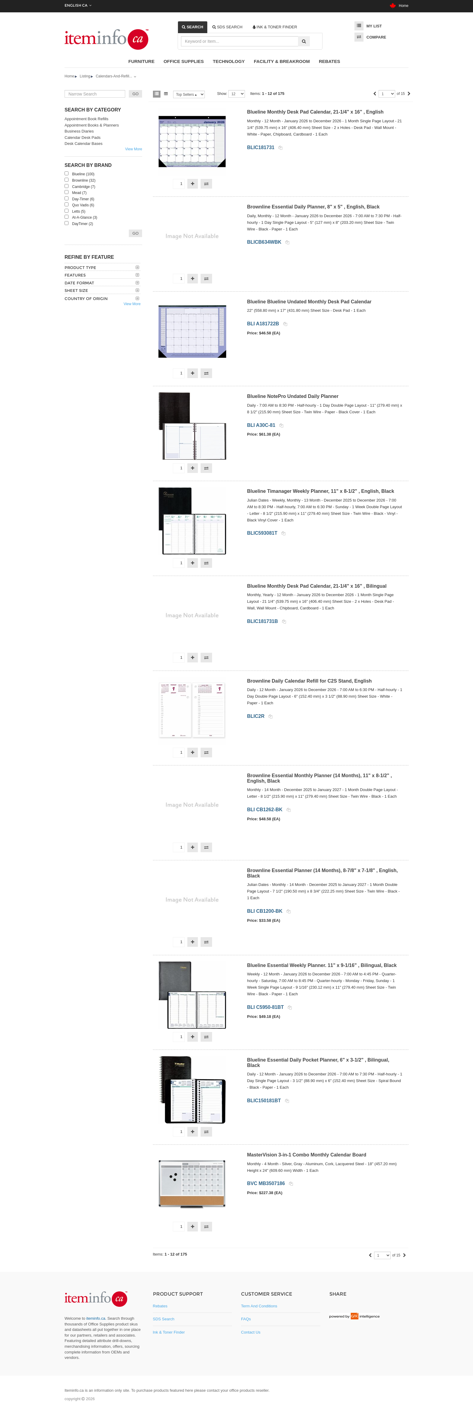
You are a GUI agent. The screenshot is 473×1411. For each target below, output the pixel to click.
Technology (229, 61)
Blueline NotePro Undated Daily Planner (292, 396)
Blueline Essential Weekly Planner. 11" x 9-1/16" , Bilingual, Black (322, 965)
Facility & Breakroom (282, 61)
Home (399, 6)
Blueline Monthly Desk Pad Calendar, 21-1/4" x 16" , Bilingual (316, 586)
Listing (85, 76)
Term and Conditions (259, 1306)
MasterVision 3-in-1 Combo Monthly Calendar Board (306, 1154)
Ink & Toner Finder (169, 1332)
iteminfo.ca (95, 1318)
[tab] (193, 27)
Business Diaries (79, 131)
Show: (222, 94)
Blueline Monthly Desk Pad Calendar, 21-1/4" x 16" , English (315, 111)
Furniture (142, 61)
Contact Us (250, 1332)
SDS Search (164, 1319)
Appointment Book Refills (86, 119)
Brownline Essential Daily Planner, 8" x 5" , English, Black (313, 206)
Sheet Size (76, 290)
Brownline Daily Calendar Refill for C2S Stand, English (309, 681)
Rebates (329, 61)
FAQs (246, 1319)
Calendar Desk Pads (82, 137)
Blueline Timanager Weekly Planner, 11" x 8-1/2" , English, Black (320, 491)
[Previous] (374, 94)
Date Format (79, 282)
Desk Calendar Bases (84, 143)
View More (133, 149)
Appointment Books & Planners (92, 125)
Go (135, 233)
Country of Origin (86, 298)
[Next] (409, 94)
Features (75, 275)
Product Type (80, 267)
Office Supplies (183, 61)
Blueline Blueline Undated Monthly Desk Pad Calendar (309, 301)
